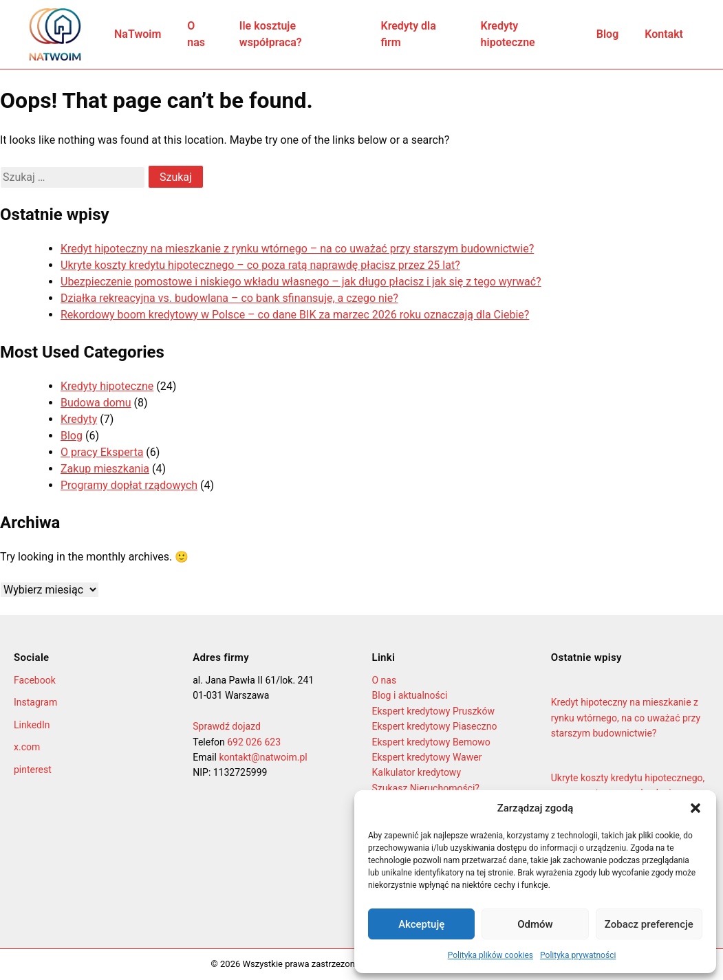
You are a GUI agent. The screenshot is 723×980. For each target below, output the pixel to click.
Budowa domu (96, 402)
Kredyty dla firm (407, 34)
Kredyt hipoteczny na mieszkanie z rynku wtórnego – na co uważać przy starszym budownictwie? (297, 248)
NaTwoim (137, 34)
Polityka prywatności (578, 955)
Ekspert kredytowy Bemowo (431, 742)
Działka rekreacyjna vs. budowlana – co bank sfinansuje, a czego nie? (229, 298)
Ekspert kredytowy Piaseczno (434, 726)
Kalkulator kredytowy (417, 772)
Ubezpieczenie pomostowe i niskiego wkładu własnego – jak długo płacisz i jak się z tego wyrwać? (301, 281)
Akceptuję (421, 924)
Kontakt (664, 34)
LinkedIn (32, 724)
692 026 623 (254, 742)
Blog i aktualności (410, 695)
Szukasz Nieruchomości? (425, 788)
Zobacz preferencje (649, 924)
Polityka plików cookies (490, 955)
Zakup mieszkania (105, 468)
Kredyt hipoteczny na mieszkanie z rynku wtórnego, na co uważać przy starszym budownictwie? (625, 718)
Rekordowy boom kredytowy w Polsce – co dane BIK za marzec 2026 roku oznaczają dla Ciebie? (295, 314)
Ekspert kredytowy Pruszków (433, 711)
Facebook (35, 680)
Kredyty (79, 419)
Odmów (535, 924)
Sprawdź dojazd (227, 726)
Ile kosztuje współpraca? (270, 34)
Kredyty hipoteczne (508, 34)
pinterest (33, 769)
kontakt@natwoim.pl (263, 757)
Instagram (35, 702)
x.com (27, 746)
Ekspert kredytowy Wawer (427, 757)
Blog (607, 34)
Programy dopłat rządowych (129, 485)
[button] (695, 808)
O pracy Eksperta (102, 452)
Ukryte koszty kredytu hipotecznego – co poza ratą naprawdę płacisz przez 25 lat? (260, 265)
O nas (196, 34)
